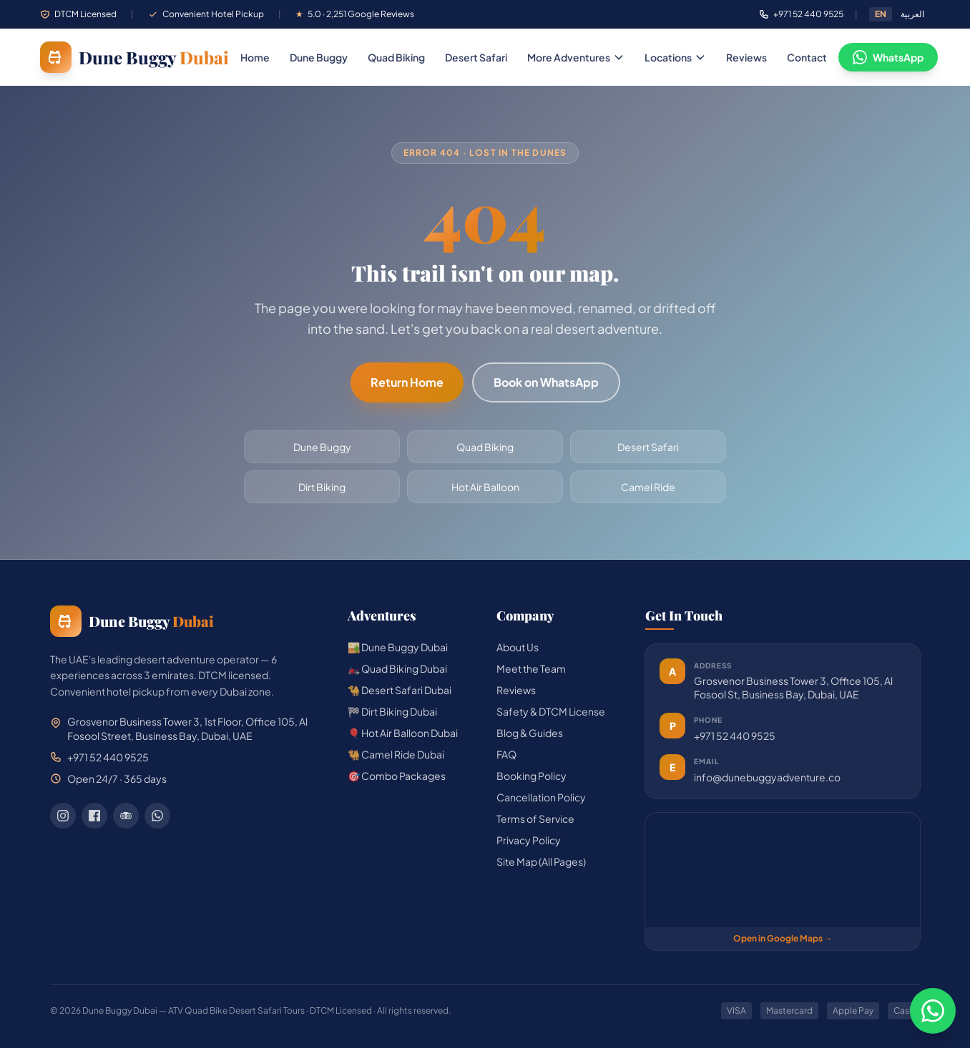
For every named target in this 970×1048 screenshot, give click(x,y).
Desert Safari (476, 57)
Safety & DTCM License (550, 711)
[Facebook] (94, 816)
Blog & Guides (529, 732)
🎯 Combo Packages (397, 775)
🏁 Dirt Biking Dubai (392, 711)
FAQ (506, 754)
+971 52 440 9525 (734, 735)
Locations (675, 57)
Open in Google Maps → (783, 938)
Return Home (407, 382)
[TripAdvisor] (126, 816)
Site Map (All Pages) (541, 861)
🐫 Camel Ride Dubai (396, 754)
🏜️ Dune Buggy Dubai (398, 647)
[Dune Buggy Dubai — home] (134, 57)
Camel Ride (648, 486)
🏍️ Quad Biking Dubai (397, 668)
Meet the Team (531, 668)
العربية (912, 14)
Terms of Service (535, 818)
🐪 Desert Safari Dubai (399, 689)
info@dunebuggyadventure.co (767, 777)
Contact (807, 57)
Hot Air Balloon (485, 486)
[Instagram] (63, 816)
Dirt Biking (322, 486)
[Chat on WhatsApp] (933, 1011)
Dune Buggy (319, 57)
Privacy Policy (528, 840)
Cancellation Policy (541, 797)
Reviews (746, 57)
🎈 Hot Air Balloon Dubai (403, 732)
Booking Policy (531, 775)
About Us (517, 647)
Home (255, 57)
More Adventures (575, 57)
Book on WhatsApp (546, 382)
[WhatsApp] (157, 816)
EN (880, 14)
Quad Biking (396, 57)
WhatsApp (888, 57)
